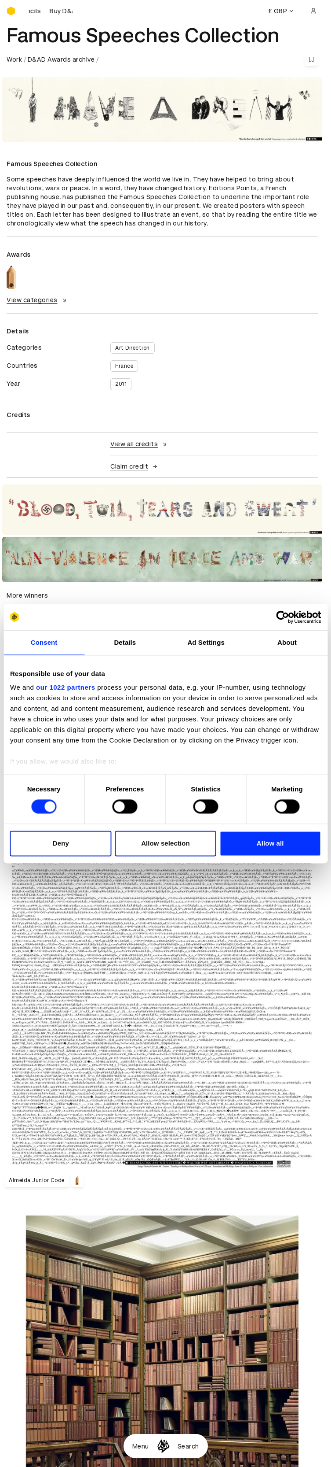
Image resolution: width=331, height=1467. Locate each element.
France (124, 366)
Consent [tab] (44, 642)
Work (14, 59)
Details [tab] (125, 642)
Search (188, 1446)
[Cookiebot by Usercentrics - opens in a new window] (282, 617)
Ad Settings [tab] (205, 642)
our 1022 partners (65, 687)
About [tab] (287, 642)
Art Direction (132, 348)
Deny (61, 843)
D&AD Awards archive (61, 59)
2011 (121, 384)
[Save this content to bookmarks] (311, 59)
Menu (140, 1446)
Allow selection (165, 843)
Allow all (270, 843)
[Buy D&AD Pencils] (51, 11)
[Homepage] (163, 1446)
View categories (38, 300)
